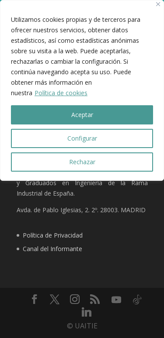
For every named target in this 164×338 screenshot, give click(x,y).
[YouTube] (116, 299)
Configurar (82, 138)
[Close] (158, 4)
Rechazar (82, 162)
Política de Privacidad (53, 235)
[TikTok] (137, 299)
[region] (82, 90)
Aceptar (82, 114)
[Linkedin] (86, 312)
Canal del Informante (52, 249)
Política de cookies (61, 93)
